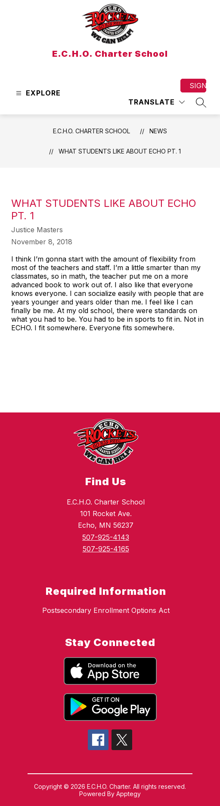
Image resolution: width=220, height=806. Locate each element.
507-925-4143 (105, 537)
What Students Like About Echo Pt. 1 (120, 151)
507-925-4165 (106, 549)
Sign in (197, 85)
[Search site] (201, 102)
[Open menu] (37, 93)
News (158, 131)
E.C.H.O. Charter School (91, 131)
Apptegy (128, 793)
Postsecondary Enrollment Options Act (106, 610)
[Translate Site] (156, 102)
